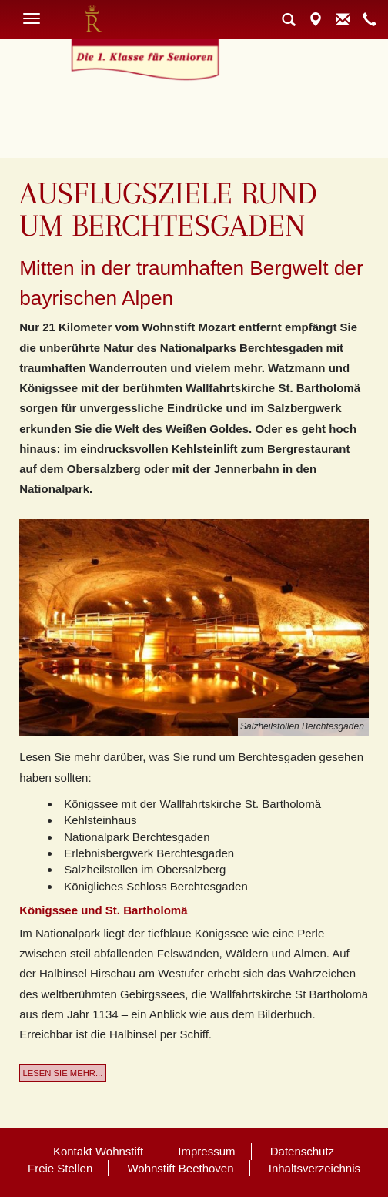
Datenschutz (302, 1151)
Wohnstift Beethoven (180, 1168)
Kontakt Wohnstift (98, 1151)
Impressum (206, 1151)
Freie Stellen (60, 1168)
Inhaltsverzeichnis (314, 1168)
